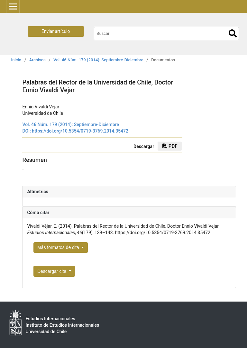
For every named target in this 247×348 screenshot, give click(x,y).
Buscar (233, 33)
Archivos (37, 59)
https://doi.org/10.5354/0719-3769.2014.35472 (80, 131)
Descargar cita (52, 271)
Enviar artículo (55, 31)
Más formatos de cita (58, 247)
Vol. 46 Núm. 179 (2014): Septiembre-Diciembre (98, 59)
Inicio (16, 59)
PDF (169, 146)
